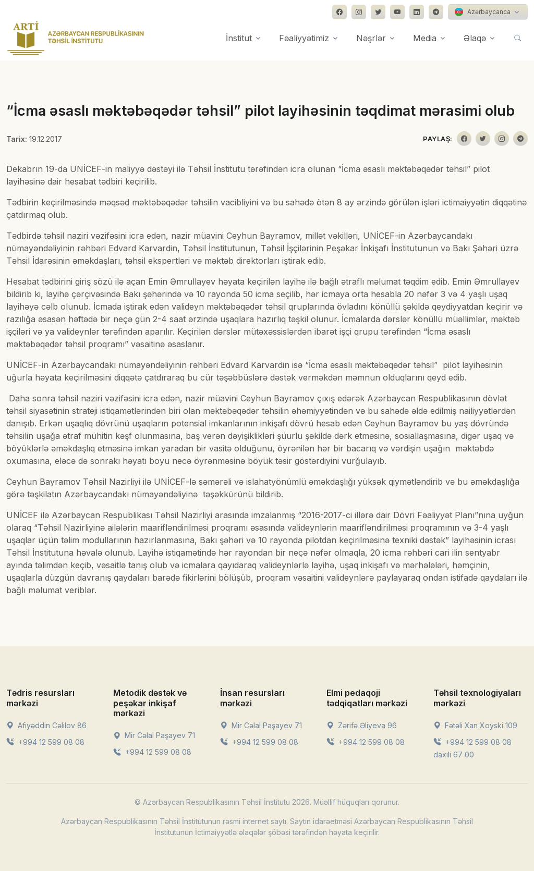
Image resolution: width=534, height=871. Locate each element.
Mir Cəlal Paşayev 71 (154, 735)
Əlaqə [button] (475, 38)
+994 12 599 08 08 (45, 742)
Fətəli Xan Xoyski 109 (475, 725)
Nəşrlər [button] (371, 38)
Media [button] (424, 38)
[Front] (75, 38)
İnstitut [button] (239, 38)
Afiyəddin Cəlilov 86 (46, 725)
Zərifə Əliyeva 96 (361, 725)
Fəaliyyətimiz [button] (304, 38)
